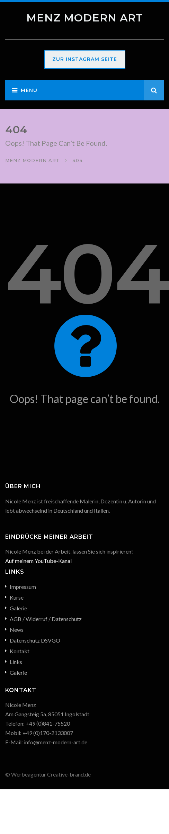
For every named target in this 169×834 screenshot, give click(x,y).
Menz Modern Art (84, 17)
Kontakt (19, 651)
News (17, 629)
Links (16, 661)
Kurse (17, 597)
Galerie (18, 608)
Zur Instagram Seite (84, 59)
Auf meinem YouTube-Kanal (38, 560)
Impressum (23, 586)
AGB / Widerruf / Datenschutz (46, 619)
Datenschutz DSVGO (35, 640)
